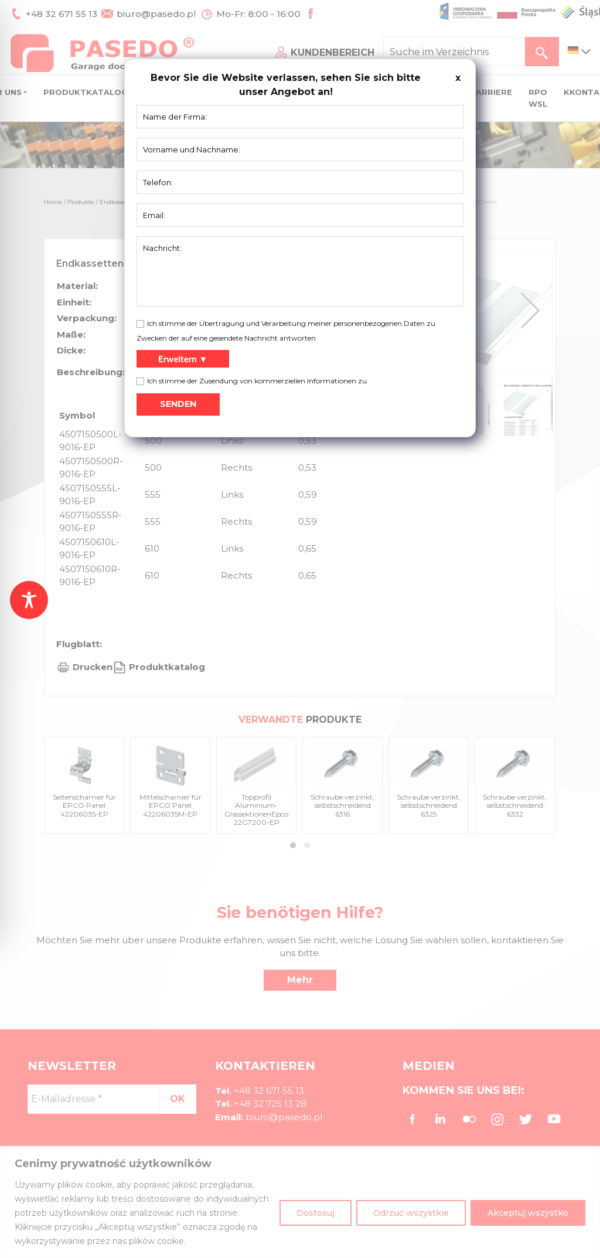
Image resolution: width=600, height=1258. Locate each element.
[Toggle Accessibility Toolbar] (29, 600)
